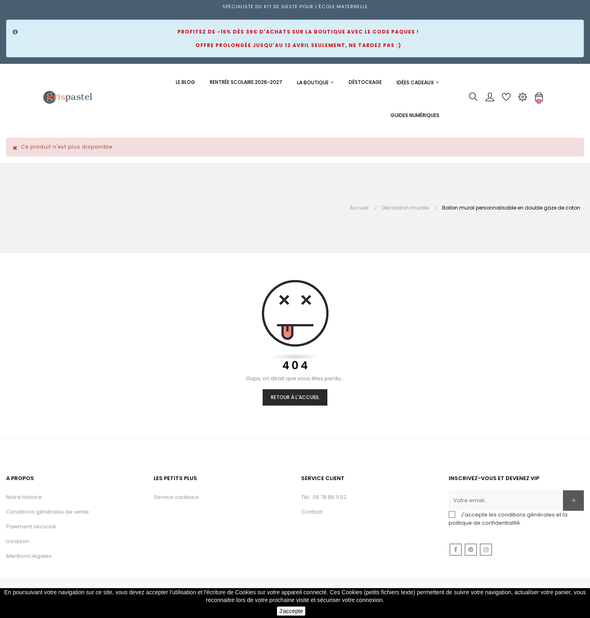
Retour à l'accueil (295, 397)
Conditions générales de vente (47, 512)
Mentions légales (29, 556)
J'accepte (291, 611)
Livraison (17, 541)
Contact (311, 512)
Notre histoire (24, 497)
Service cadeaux (176, 497)
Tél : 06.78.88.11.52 (324, 497)
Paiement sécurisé (31, 526)
